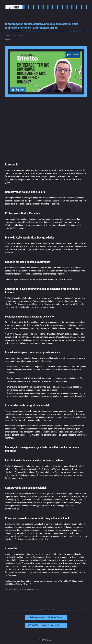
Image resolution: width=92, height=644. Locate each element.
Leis (8, 40)
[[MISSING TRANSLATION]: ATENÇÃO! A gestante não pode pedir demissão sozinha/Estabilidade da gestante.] (67, 617)
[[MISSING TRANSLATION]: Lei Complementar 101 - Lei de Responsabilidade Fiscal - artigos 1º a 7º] (25, 617)
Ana (22, 35)
